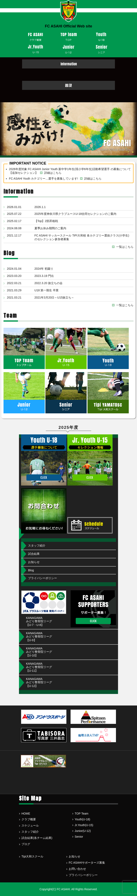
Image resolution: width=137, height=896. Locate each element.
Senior (79, 836)
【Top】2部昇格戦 (46, 221)
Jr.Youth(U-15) (84, 825)
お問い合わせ (77, 868)
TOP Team (81, 813)
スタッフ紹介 (36, 545)
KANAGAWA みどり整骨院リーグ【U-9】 (39, 636)
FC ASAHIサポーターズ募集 (87, 862)
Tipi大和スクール (32, 856)
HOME (25, 813)
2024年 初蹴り (43, 268)
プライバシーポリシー (42, 578)
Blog (31, 570)
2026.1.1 (40, 207)
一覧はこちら (124, 246)
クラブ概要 (28, 819)
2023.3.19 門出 (44, 276)
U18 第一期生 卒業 (46, 290)
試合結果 (34, 553)
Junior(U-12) (83, 831)
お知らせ (34, 562)
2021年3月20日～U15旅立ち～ (54, 297)
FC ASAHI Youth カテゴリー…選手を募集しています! (43, 178)
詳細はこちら (52, 172)
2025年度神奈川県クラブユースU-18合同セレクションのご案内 (75, 213)
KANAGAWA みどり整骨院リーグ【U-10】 (39, 652)
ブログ (25, 844)
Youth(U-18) (82, 819)
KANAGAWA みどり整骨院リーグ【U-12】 (39, 682)
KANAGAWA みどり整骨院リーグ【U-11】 (39, 667)
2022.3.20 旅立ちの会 (48, 283)
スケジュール (30, 825)
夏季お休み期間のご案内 (50, 228)
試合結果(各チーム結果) (36, 838)
